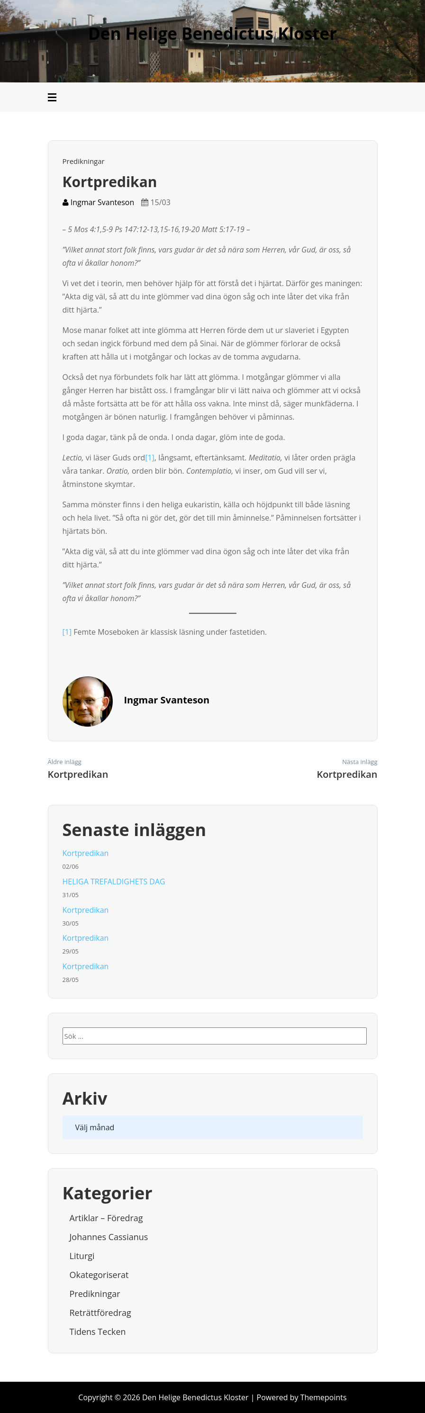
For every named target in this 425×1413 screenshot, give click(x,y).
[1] (149, 457)
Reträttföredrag (100, 1312)
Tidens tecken (98, 1331)
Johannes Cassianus (109, 1236)
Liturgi (82, 1255)
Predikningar (84, 161)
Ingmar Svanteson (99, 202)
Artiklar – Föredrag (106, 1218)
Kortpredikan (86, 853)
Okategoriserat (99, 1274)
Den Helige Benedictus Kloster (212, 33)
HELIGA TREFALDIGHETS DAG (114, 881)
